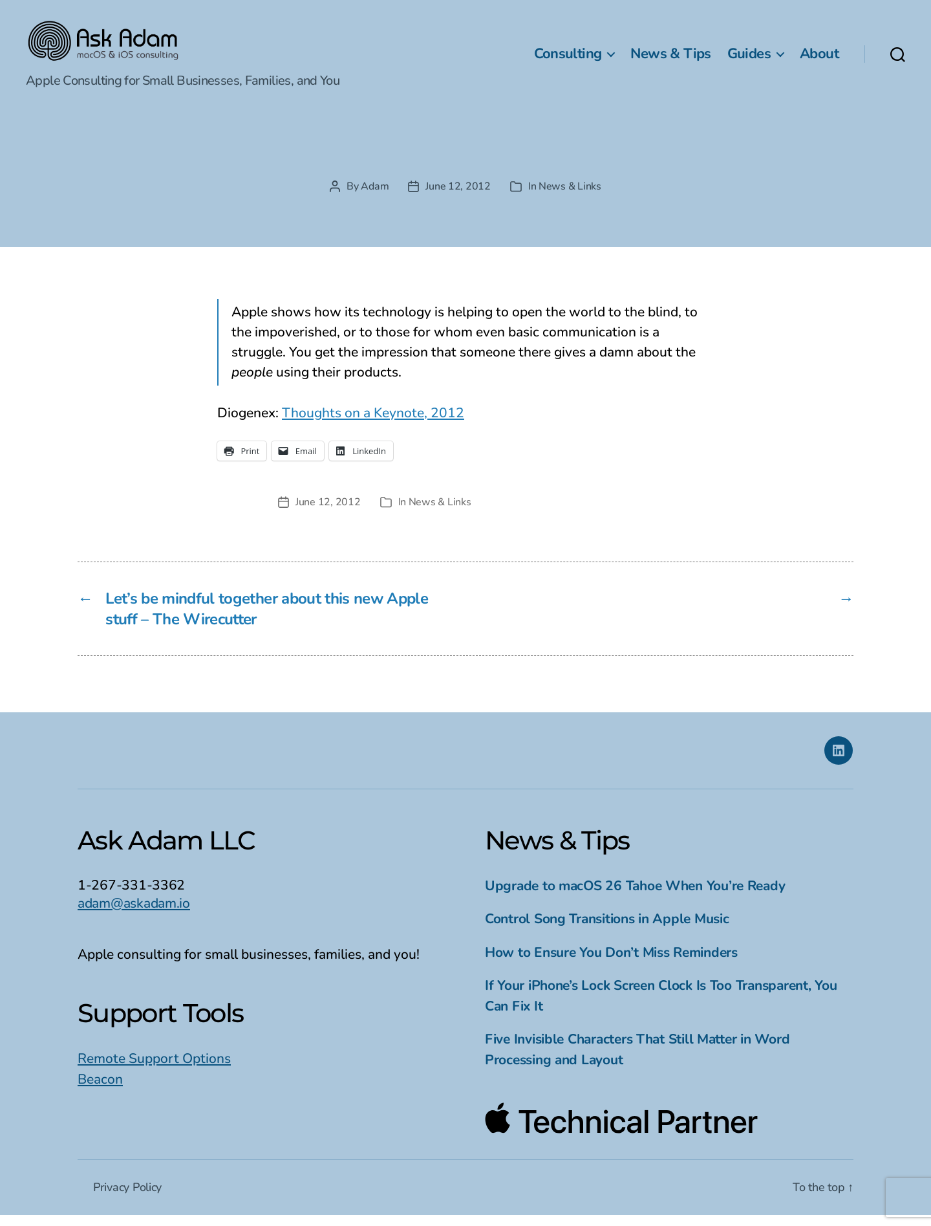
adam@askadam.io (134, 913)
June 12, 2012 (458, 197)
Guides (749, 58)
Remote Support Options (154, 1069)
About (819, 58)
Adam (375, 197)
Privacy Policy (127, 1198)
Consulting (568, 58)
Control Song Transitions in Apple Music (607, 930)
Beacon (100, 1089)
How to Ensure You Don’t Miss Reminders (611, 963)
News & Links (570, 197)
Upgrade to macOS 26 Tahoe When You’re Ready (635, 896)
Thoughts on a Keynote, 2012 (373, 423)
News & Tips (670, 58)
